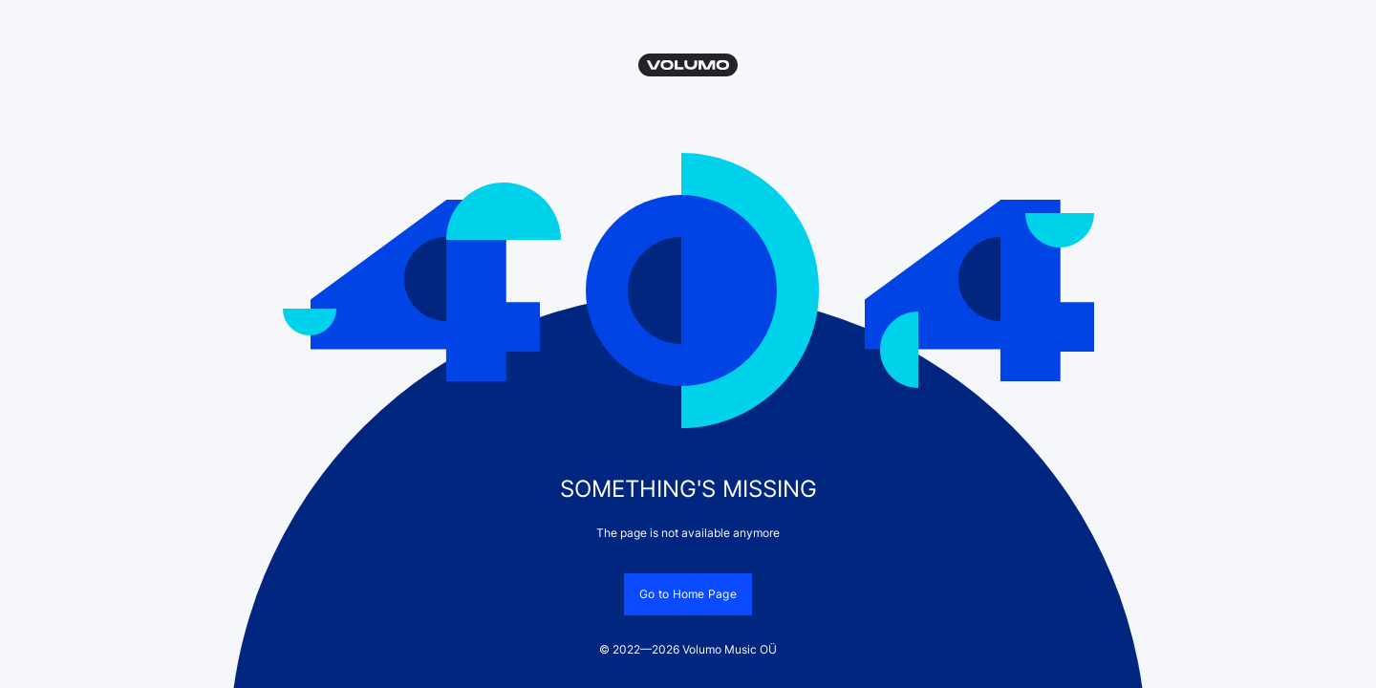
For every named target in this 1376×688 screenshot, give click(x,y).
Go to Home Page (688, 594)
